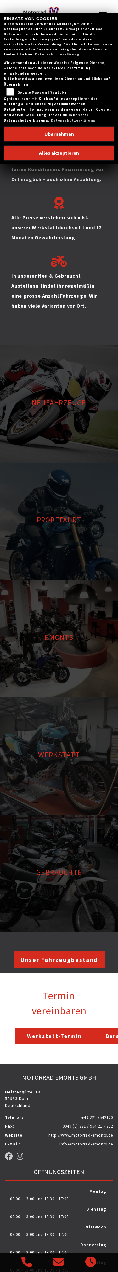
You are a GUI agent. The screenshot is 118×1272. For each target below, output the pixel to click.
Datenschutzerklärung (57, 54)
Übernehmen (59, 134)
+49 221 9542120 (97, 1117)
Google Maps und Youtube (42, 92)
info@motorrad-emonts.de (86, 1143)
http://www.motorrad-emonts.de (80, 1135)
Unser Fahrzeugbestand (59, 959)
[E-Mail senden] (58, 1263)
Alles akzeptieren (59, 153)
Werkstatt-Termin (54, 1036)
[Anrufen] (26, 1263)
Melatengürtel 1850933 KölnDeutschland (22, 1098)
